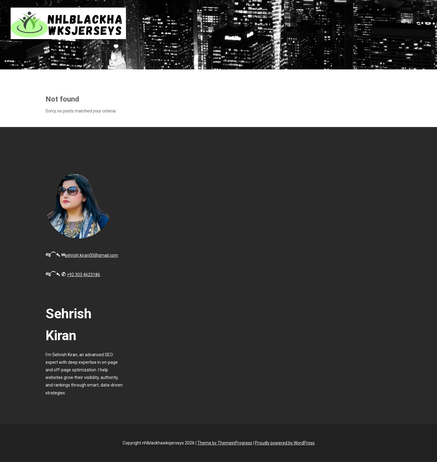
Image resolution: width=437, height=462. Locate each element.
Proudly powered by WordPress (285, 442)
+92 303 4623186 (83, 274)
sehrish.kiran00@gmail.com (91, 255)
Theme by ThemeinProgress (224, 442)
